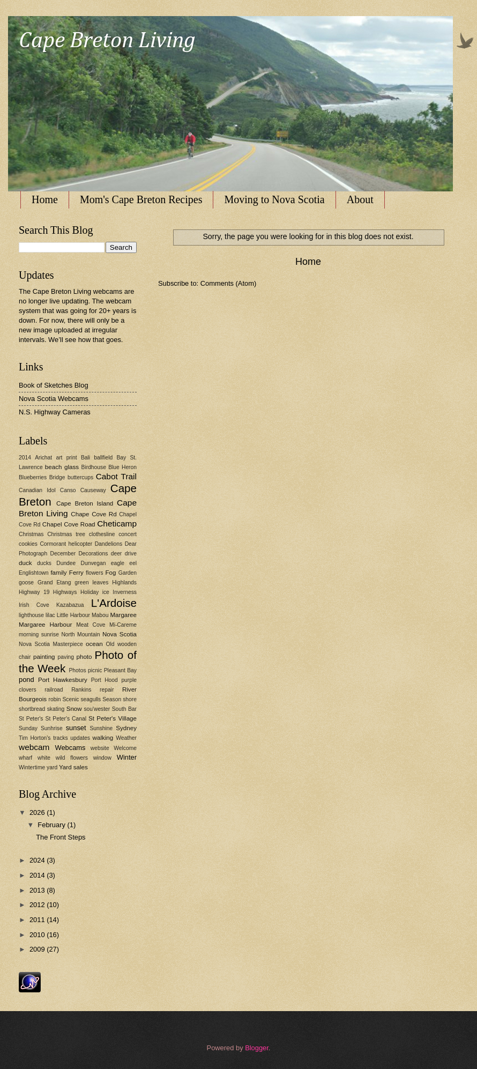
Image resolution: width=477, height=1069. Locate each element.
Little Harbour (73, 615)
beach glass (62, 467)
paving (66, 657)
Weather (126, 738)
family (58, 572)
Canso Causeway (83, 490)
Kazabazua (70, 605)
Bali (85, 458)
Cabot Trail (116, 476)
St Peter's (31, 719)
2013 (38, 890)
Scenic (70, 699)
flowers (94, 573)
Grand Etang (54, 582)
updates (80, 738)
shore (130, 699)
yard (52, 767)
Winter (127, 757)
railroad (53, 690)
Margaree (123, 615)
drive (131, 553)
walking (103, 737)
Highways (65, 592)
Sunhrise (52, 728)
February (52, 825)
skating (56, 709)
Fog (111, 572)
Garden (127, 573)
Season (111, 699)
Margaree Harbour (45, 624)
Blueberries (33, 477)
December (63, 553)
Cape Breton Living (107, 40)
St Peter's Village (112, 718)
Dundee (66, 563)
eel (133, 563)
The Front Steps (60, 837)
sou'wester (97, 709)
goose (26, 582)
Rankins (81, 690)
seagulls (90, 699)
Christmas (31, 534)
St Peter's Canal (66, 719)
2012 (38, 905)
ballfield (103, 458)
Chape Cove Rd (93, 514)
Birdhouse (93, 467)
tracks (60, 738)
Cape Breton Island (84, 503)
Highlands (124, 582)
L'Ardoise (114, 603)
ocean (94, 644)
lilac (50, 615)
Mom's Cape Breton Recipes (141, 199)
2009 (38, 949)
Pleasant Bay (120, 670)
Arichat (43, 458)
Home (45, 199)
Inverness (125, 592)
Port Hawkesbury (62, 680)
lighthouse (31, 615)
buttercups (80, 477)
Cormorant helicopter (66, 544)
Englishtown (34, 573)
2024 (38, 860)
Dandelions (109, 544)
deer (116, 553)
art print (66, 458)
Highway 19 (34, 592)
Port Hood (104, 680)
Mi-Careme (123, 625)
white (44, 758)
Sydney (126, 728)
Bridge (57, 477)
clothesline (102, 534)
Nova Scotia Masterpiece (51, 644)
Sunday (28, 728)
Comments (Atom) (228, 283)
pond (26, 679)
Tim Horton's (34, 738)
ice (105, 592)
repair (107, 690)
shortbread (32, 709)
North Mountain (80, 634)
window (102, 758)
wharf (25, 758)
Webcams (70, 748)
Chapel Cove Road (68, 524)
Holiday (89, 592)
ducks (44, 563)
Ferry (76, 572)
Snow (74, 709)
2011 (38, 920)
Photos (77, 670)
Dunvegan (93, 563)
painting (44, 657)
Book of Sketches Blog (53, 385)
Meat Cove (90, 625)
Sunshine (101, 728)
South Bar (124, 709)
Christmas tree (66, 534)
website (100, 748)
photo (84, 657)
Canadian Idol (37, 490)
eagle (117, 563)
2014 (25, 458)
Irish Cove (34, 605)
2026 (38, 812)
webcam (34, 747)
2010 (38, 935)
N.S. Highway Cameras (55, 412)
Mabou (100, 615)
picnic (95, 670)
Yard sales (73, 767)
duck (25, 563)
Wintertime (32, 767)
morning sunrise (39, 634)
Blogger (257, 1048)
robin (55, 699)
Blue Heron (122, 467)
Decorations (93, 553)
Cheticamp (117, 523)
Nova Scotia (119, 634)
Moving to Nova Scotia (274, 199)
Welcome (125, 748)
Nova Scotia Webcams (53, 399)
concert (127, 534)
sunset (76, 728)
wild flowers (72, 758)
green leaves (91, 582)
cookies (28, 544)
